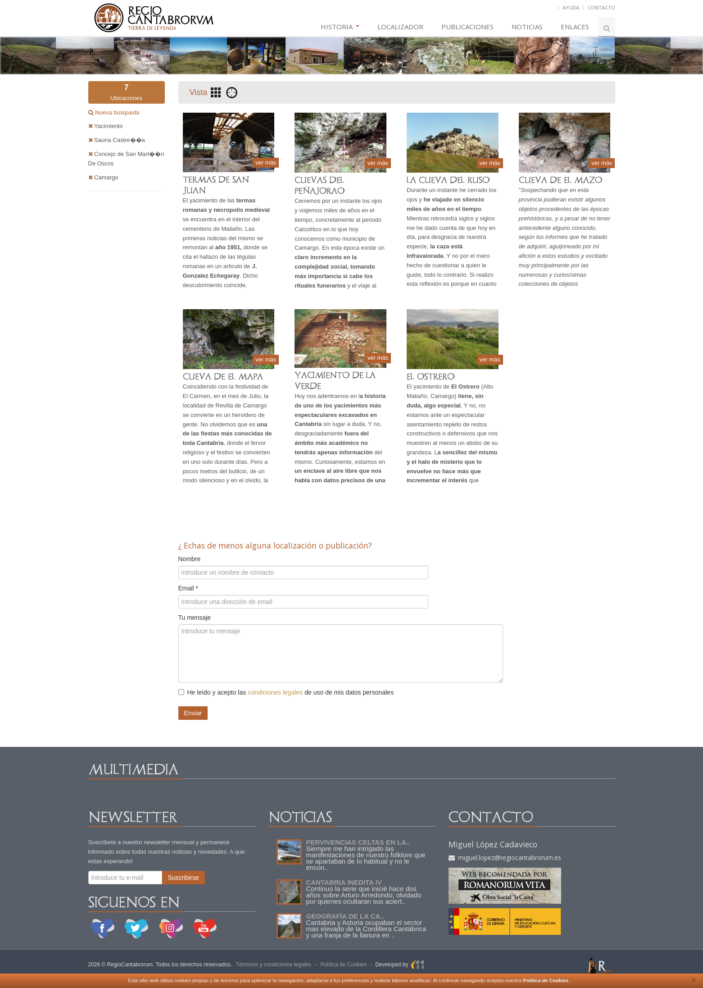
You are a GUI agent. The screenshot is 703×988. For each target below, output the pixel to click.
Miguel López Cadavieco (493, 844)
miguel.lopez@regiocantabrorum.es (505, 857)
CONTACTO (601, 7)
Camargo (103, 177)
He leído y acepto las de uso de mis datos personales (286, 692)
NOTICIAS (527, 26)
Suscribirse (183, 877)
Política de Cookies (545, 980)
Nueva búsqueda (117, 112)
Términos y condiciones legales (273, 964)
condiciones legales (275, 692)
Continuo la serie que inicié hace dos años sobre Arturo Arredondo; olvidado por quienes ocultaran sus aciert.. (364, 895)
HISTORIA (340, 26)
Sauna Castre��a (116, 140)
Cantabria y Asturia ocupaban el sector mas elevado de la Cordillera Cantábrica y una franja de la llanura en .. (366, 929)
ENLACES (575, 26)
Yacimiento (105, 126)
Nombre (189, 559)
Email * (188, 588)
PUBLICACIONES (467, 26)
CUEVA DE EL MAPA (223, 376)
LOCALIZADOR (400, 26)
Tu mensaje (194, 617)
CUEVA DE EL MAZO (560, 180)
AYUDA (570, 7)
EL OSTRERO (430, 376)
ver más (265, 162)
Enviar (193, 713)
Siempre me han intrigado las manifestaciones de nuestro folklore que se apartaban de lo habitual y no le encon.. (366, 858)
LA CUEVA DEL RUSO (448, 180)
